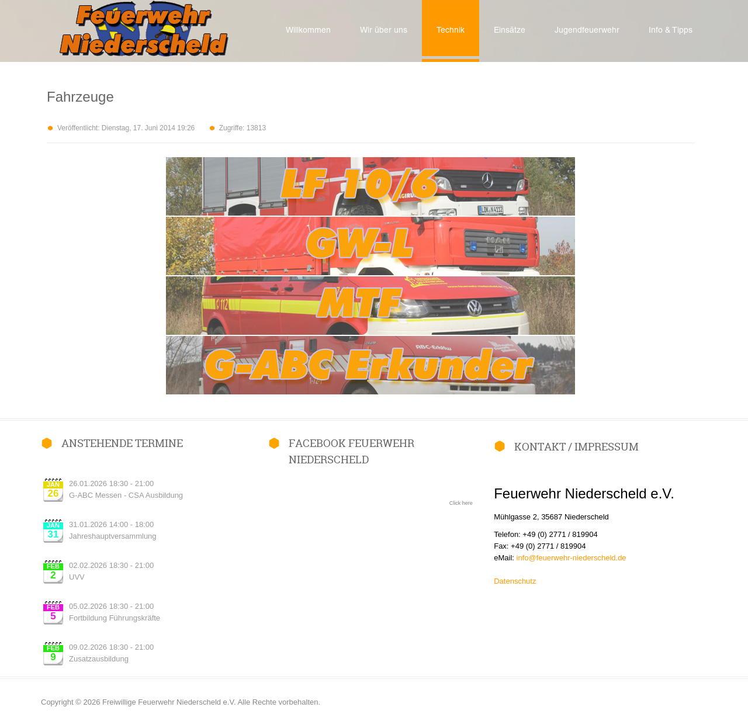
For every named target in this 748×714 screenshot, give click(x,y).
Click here (461, 503)
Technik (451, 31)
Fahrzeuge (80, 97)
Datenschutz (515, 581)
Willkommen (308, 31)
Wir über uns (383, 31)
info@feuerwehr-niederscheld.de (571, 557)
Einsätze (509, 31)
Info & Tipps (670, 31)
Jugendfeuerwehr (587, 31)
